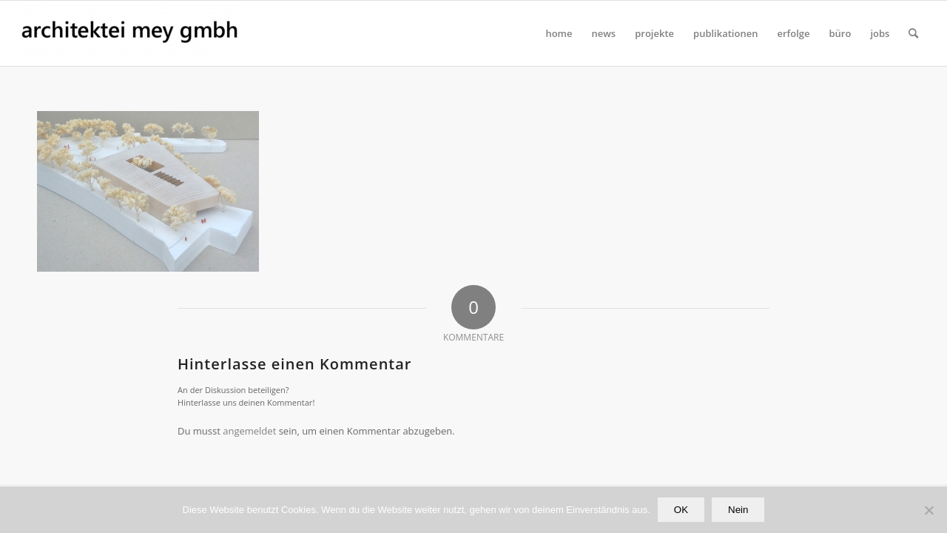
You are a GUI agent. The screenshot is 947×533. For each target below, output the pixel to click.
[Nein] (928, 510)
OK (681, 509)
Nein (738, 509)
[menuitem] (559, 33)
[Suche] (913, 33)
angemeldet (249, 431)
